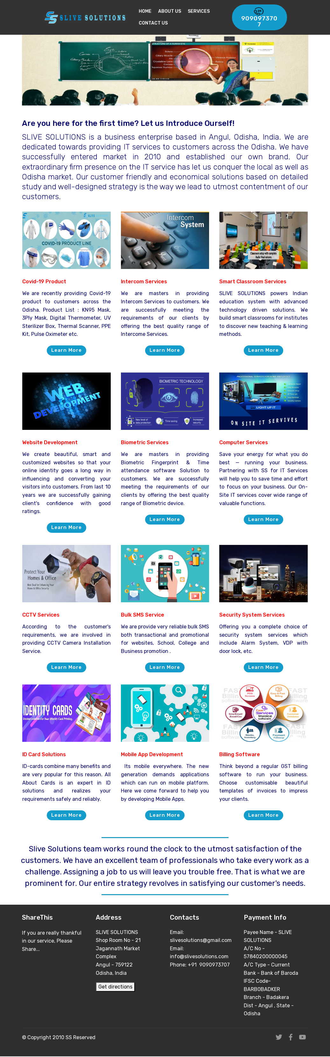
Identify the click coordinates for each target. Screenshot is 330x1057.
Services (203, 11)
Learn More (66, 350)
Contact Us (157, 23)
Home (149, 11)
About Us (173, 11)
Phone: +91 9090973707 (200, 965)
